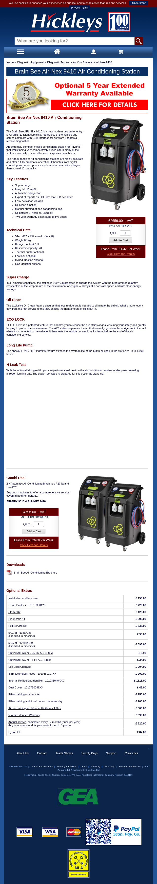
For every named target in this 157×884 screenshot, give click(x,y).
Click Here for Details (121, 254)
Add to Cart (120, 240)
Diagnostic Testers (58, 62)
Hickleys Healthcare (129, 766)
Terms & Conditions (42, 766)
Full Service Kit (17, 625)
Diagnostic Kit (16, 618)
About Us (23, 753)
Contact (42, 753)
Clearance (131, 753)
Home (10, 62)
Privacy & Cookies (67, 766)
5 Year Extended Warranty (24, 715)
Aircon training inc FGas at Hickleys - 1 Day (34, 708)
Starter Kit (14, 612)
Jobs (84, 766)
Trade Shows (64, 753)
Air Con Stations (82, 62)
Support (111, 753)
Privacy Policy (79, 7)
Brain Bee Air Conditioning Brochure (35, 572)
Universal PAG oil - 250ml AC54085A (30, 652)
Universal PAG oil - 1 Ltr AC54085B (29, 659)
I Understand (138, 2)
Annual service (17, 722)
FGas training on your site (23, 694)
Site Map (109, 766)
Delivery (95, 766)
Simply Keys (89, 753)
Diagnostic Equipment (30, 62)
